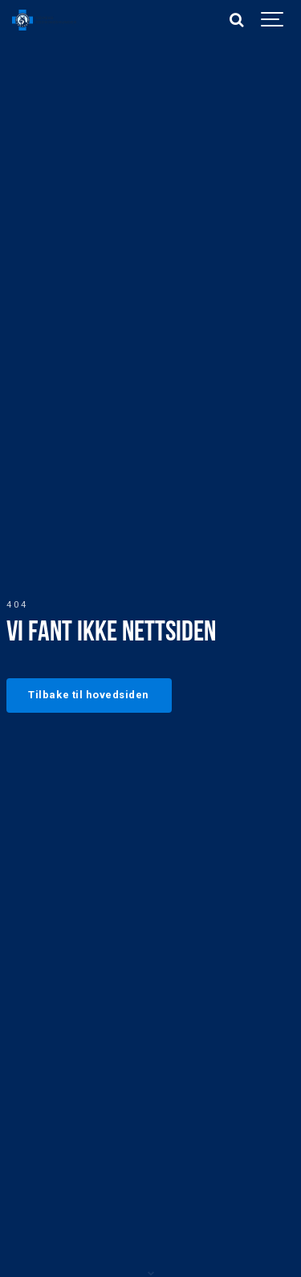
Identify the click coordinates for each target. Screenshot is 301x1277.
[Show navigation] (273, 20)
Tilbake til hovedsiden (88, 695)
